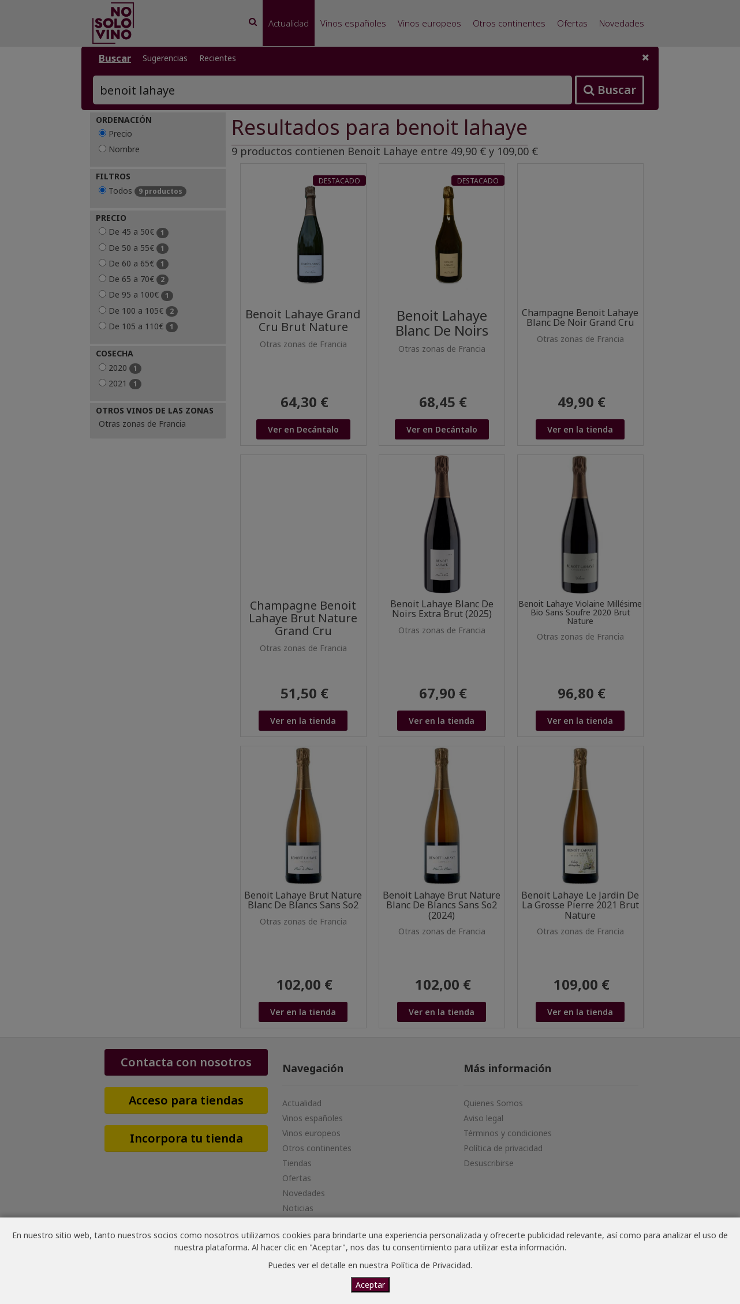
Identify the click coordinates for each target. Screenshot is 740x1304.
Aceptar (370, 1284)
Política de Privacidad (430, 1265)
